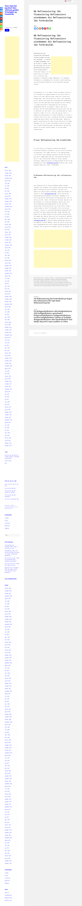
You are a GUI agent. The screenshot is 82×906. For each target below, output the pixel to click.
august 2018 (7, 368)
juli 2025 (7, 183)
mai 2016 (7, 430)
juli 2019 (7, 340)
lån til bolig (47, 284)
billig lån (53, 279)
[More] (1, 29)
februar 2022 (8, 260)
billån (35, 279)
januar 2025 (7, 196)
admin (47, 278)
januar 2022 (7, 263)
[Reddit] (40, 28)
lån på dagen (37, 284)
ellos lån (60, 281)
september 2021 (8, 273)
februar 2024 (8, 224)
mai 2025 (7, 188)
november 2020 (8, 299)
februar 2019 (8, 353)
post (6, 463)
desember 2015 (8, 443)
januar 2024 (7, 227)
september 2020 (8, 304)
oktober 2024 (8, 203)
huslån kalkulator (48, 282)
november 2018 (8, 360)
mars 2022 (7, 257)
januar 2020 (7, 324)
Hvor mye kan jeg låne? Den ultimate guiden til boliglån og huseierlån (12, 10)
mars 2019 (7, 350)
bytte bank (47, 281)
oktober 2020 (8, 301)
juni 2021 (7, 281)
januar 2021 (7, 293)
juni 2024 (7, 214)
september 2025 (8, 178)
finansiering (65, 281)
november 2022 (8, 239)
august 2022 (7, 247)
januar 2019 (7, 355)
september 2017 (8, 389)
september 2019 (8, 335)
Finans (6, 520)
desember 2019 (8, 327)
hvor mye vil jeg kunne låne (12, 499)
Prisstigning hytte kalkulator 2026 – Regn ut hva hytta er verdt (11, 547)
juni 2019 (7, 342)
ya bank (66, 285)
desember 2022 (8, 237)
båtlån (70, 278)
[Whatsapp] (50, 28)
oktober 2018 (8, 363)
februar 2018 (8, 376)
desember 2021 (8, 265)
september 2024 (8, 206)
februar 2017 (8, 407)
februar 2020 (8, 322)
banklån (66, 278)
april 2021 (7, 286)
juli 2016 (7, 425)
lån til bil (43, 284)
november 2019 (8, 329)
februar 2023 (8, 232)
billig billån (47, 279)
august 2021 (7, 275)
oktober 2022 (8, 242)
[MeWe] (1, 21)
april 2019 (7, 347)
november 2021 (8, 268)
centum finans (53, 281)
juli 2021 (7, 278)
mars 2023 (7, 229)
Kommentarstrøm (8, 897)
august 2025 (7, 180)
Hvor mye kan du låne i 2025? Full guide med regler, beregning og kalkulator (12, 559)
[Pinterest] (45, 28)
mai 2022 (7, 252)
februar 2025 (8, 193)
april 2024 (7, 219)
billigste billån (59, 279)
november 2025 (8, 173)
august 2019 (7, 337)
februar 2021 (8, 291)
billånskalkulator (41, 279)
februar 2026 (8, 170)
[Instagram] (47, 28)
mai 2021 (7, 283)
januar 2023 (7, 234)
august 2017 (7, 391)
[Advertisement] (12, 55)
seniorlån (53, 285)
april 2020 (7, 317)
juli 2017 (7, 394)
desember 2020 (8, 296)
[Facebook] (35, 28)
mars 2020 (7, 319)
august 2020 (7, 306)
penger (70, 284)
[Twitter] (37, 28)
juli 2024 (7, 211)
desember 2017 (8, 381)
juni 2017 (7, 396)
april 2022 (7, 255)
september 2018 (8, 365)
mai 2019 (7, 345)
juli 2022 (7, 250)
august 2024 (7, 209)
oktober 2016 (8, 417)
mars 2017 (7, 404)
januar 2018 (7, 378)
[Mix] (1, 24)
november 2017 (8, 383)
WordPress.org (8, 900)
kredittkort (66, 282)
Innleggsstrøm (8, 895)
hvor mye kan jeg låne (10, 488)
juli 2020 (7, 309)
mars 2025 (7, 191)
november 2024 (8, 201)
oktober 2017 (8, 386)
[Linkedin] (42, 28)
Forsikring (7, 523)
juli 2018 (7, 371)
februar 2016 (8, 437)
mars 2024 (7, 221)
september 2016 (8, 419)
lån (70, 282)
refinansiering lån (46, 285)
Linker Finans (8, 460)
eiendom (6, 518)
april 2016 (7, 432)
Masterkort (7, 525)
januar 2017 (7, 409)
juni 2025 (7, 185)
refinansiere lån (37, 285)
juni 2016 (7, 427)
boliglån (42, 281)
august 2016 (7, 422)
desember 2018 (8, 358)
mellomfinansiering (63, 284)
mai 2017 (7, 399)
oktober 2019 (8, 332)
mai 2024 (7, 216)
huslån (41, 282)
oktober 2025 (8, 175)
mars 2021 (7, 288)
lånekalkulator (54, 284)
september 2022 (8, 245)
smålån (58, 285)
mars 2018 (7, 373)
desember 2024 (8, 198)
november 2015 (8, 445)
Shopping (7, 528)
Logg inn (7, 892)
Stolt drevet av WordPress (40, 333)
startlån (62, 285)
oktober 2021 (8, 270)
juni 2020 (7, 311)
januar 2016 (7, 440)
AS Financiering (60, 278)
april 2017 (7, 401)
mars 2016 (7, 435)
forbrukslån (37, 282)
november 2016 (8, 414)
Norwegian (68, 1)
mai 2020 (7, 314)
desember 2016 (8, 412)
